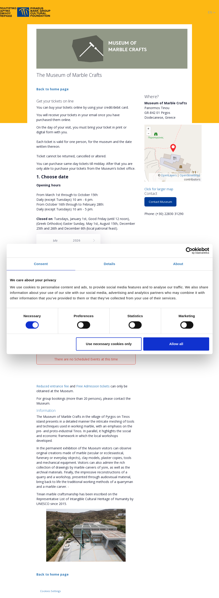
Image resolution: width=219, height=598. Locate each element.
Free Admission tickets (93, 386)
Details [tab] (109, 264)
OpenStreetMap (190, 175)
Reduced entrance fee (52, 386)
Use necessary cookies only (109, 344)
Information (46, 410)
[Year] (78, 240)
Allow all (176, 344)
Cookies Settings (50, 591)
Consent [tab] (41, 264)
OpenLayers (169, 175)
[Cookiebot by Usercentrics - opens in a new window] (189, 250)
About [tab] (178, 264)
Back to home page (52, 89)
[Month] (60, 240)
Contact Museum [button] (160, 202)
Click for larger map (158, 189)
